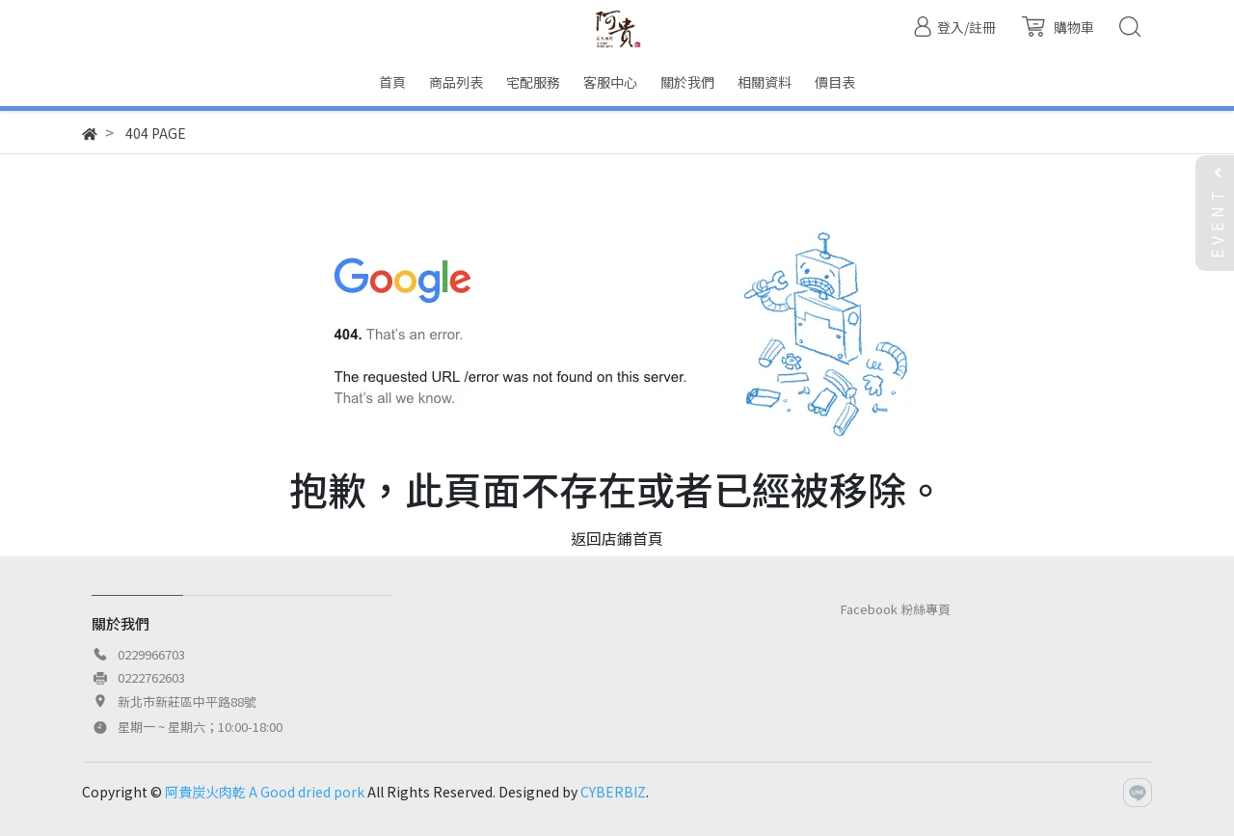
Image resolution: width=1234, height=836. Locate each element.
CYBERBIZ (613, 791)
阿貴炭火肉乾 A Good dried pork (264, 791)
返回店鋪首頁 (617, 538)
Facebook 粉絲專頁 (896, 609)
